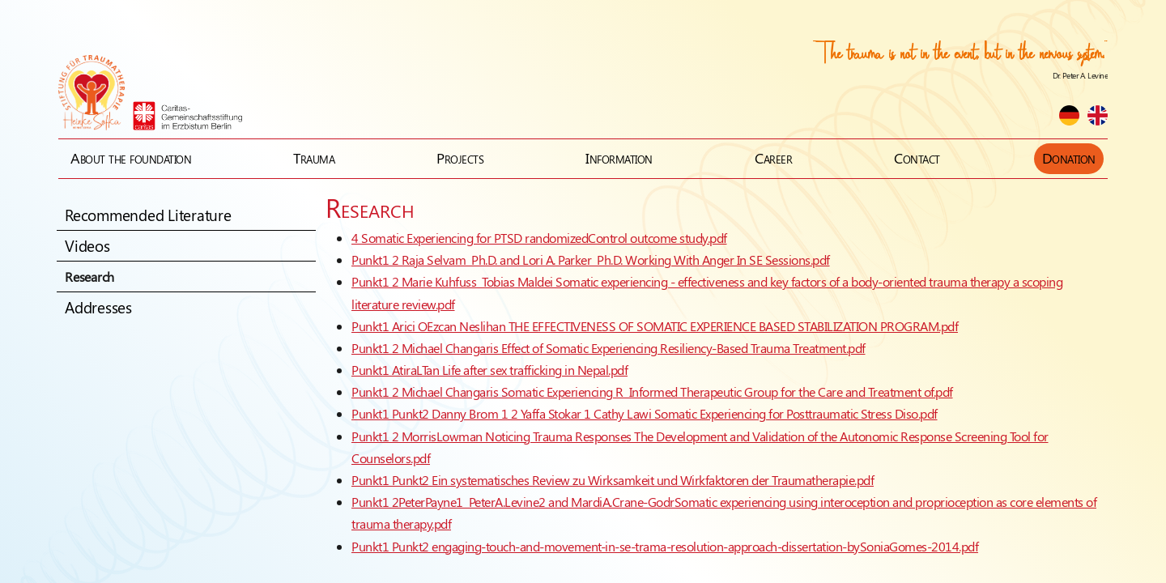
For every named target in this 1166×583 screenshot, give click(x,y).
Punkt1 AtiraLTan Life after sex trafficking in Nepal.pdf (489, 369)
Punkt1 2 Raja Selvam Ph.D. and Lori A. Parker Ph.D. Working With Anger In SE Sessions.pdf (590, 259)
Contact (917, 158)
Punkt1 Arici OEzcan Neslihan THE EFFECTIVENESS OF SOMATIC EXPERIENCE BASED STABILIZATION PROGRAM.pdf (654, 325)
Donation (1069, 158)
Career (773, 158)
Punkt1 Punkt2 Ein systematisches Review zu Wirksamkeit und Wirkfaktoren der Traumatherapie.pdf (612, 479)
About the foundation (130, 158)
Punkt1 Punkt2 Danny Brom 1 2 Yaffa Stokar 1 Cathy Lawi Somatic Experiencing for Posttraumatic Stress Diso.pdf (644, 413)
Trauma (313, 158)
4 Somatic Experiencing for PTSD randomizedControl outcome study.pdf (539, 237)
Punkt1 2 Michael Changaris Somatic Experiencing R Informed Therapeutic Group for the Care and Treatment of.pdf (652, 391)
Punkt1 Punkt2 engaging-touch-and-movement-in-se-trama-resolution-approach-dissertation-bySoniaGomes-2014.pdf (664, 546)
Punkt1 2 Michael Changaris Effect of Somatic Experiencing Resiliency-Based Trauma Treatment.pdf (608, 347)
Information (619, 158)
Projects (459, 158)
